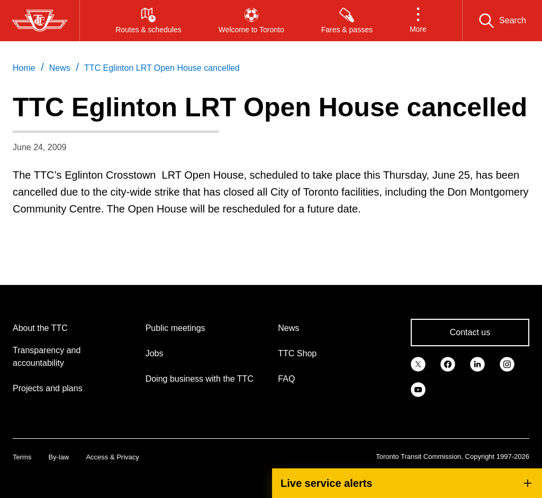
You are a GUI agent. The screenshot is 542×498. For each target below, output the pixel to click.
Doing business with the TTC (200, 378)
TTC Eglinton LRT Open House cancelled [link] (162, 67)
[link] (418, 363)
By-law (58, 457)
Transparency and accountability (46, 356)
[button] (418, 20)
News (288, 328)
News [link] (59, 67)
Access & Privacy (112, 457)
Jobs (155, 353)
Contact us (470, 332)
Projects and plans (48, 388)
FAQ (286, 378)
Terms (22, 457)
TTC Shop (297, 353)
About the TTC (40, 328)
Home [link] (24, 67)
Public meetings (175, 328)
